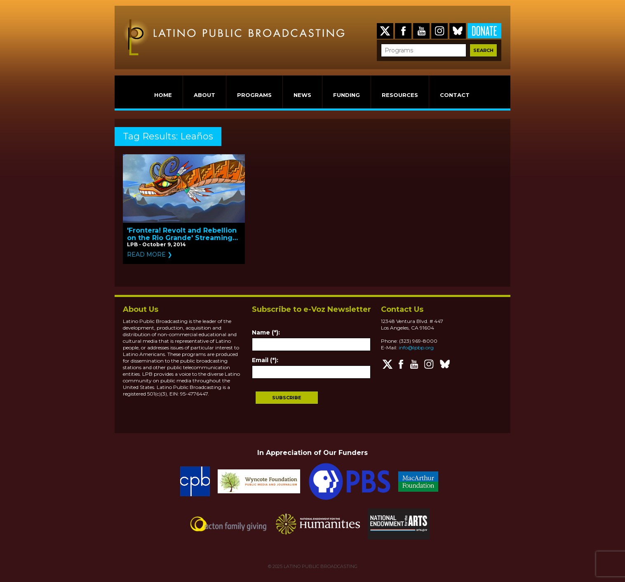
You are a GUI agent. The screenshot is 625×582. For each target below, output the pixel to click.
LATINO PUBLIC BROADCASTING (319, 566)
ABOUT (204, 95)
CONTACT (455, 95)
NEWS (302, 95)
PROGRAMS (254, 95)
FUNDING (346, 95)
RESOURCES (400, 95)
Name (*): (266, 332)
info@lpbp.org (416, 347)
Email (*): (265, 360)
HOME (163, 95)
